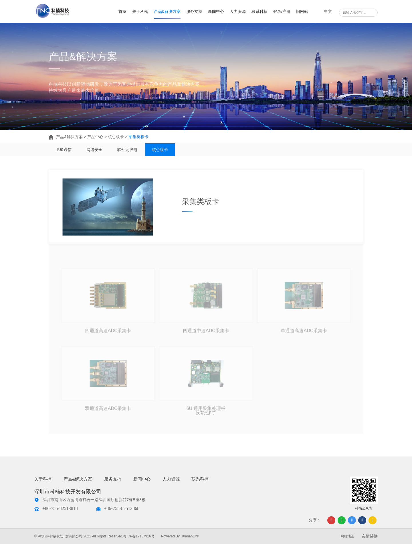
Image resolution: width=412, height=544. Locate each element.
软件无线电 (127, 149)
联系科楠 (259, 11)
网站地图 (347, 536)
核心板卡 (160, 149)
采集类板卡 (138, 136)
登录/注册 (281, 11)
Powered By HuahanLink (180, 536)
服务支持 (194, 11)
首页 (122, 11)
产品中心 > (97, 136)
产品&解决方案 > (68, 136)
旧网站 (302, 11)
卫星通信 (64, 149)
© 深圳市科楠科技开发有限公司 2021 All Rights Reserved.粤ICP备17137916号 (94, 536)
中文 (328, 11)
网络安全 (94, 149)
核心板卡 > (118, 136)
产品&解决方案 (167, 11)
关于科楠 (140, 11)
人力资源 (238, 11)
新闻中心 (216, 11)
